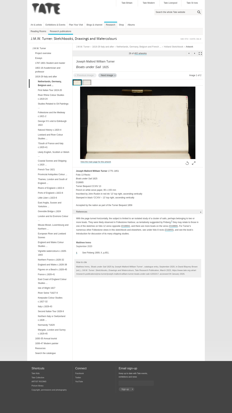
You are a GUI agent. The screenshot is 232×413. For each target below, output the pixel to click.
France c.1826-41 (46, 274)
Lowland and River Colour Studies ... (50, 137)
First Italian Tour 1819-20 (50, 90)
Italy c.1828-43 (45, 306)
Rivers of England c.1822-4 (51, 188)
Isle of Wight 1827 (46, 288)
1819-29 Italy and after (103, 46)
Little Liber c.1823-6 (47, 198)
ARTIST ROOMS (39, 381)
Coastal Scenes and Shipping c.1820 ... (52, 163)
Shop (121, 25)
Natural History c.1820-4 (49, 130)
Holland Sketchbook (173, 46)
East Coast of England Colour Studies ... (52, 281)
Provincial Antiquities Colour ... (52, 174)
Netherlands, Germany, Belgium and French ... (139, 46)
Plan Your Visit (76, 25)
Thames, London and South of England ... (52, 181)
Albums (131, 25)
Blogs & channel (94, 25)
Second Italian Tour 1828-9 (51, 311)
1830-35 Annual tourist (46, 338)
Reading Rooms (38, 31)
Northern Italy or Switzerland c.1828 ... (51, 318)
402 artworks (140, 53)
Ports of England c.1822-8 (50, 193)
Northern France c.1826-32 (51, 259)
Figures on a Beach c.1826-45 (52, 269)
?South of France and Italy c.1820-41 (50, 145)
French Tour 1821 (46, 169)
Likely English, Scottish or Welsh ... (53, 154)
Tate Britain (126, 3)
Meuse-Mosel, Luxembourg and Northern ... (53, 227)
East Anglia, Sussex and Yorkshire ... (49, 204)
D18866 (173, 226)
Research (110, 25)
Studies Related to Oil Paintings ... (53, 106)
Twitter (78, 377)
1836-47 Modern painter (46, 343)
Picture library (38, 386)
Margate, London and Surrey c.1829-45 (52, 332)
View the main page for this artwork (95, 162)
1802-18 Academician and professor (47, 70)
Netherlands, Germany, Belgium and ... (50, 83)
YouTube (79, 381)
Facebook (79, 373)
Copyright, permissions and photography (49, 390)
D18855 (169, 230)
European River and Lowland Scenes (52, 235)
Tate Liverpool (170, 3)
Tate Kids (36, 373)
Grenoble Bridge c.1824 (49, 211)
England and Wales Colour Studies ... (51, 244)
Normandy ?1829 (46, 325)
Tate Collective (38, 377)
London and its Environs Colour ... (53, 218)
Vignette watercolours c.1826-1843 (52, 253)
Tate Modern (149, 3)
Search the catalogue (45, 353)
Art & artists (36, 25)
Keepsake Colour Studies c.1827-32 (50, 300)
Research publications (60, 31)
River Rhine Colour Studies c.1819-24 (51, 97)
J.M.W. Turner (83, 46)
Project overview (43, 53)
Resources (40, 348)
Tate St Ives (192, 3)
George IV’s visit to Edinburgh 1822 (52, 123)
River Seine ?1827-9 (48, 293)
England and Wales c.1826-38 (52, 264)
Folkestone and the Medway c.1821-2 (51, 114)
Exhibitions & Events (55, 25)
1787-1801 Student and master (50, 63)
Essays (38, 58)
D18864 (125, 226)
